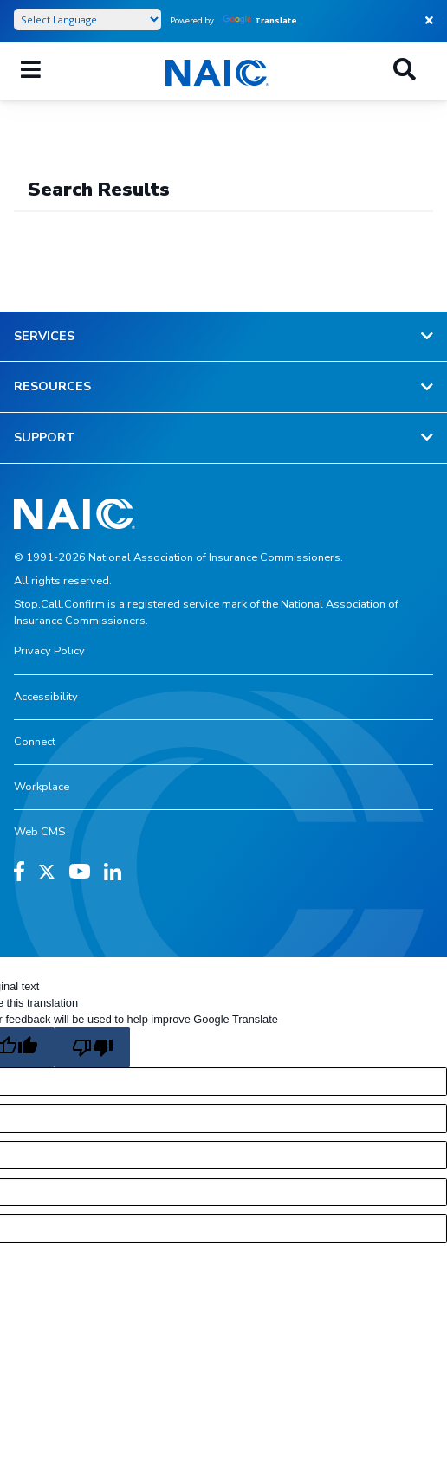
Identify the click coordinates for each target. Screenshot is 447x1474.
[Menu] (31, 71)
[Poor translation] (92, 1047)
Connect (34, 742)
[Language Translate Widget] (87, 19)
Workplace (41, 787)
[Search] (404, 71)
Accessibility (46, 697)
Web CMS (39, 832)
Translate (260, 20)
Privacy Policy (49, 651)
